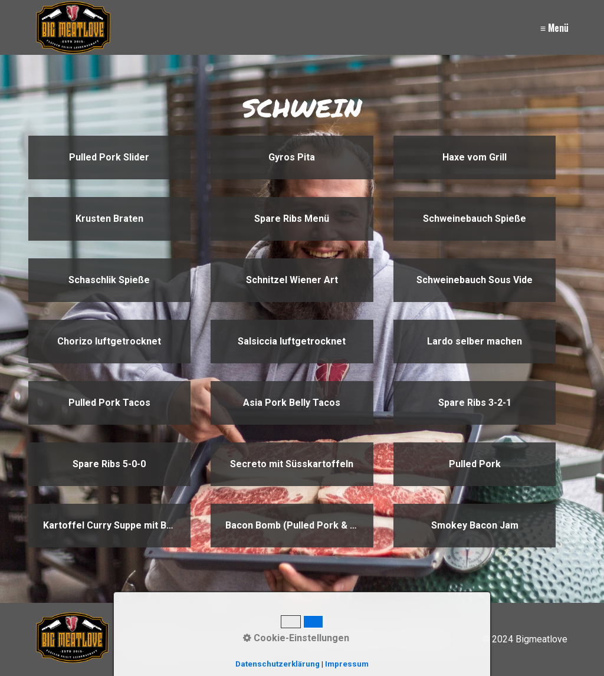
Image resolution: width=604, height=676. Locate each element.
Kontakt (314, 639)
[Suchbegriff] (197, 639)
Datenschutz (424, 639)
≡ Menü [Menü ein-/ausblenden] (554, 28)
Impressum (364, 639)
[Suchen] (260, 639)
